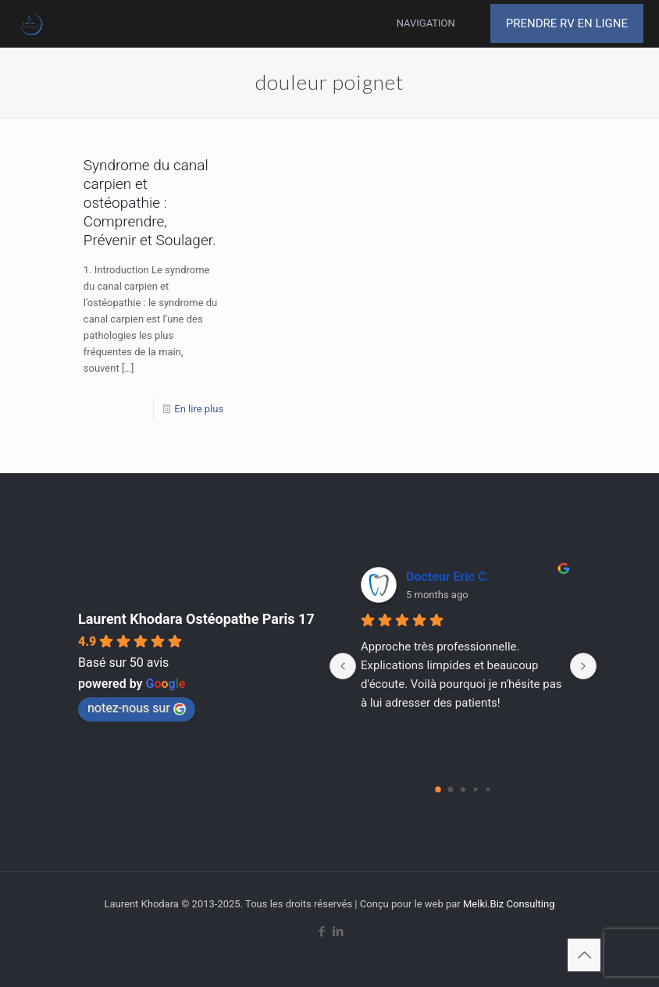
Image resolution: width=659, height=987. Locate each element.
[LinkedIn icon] (338, 932)
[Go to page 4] (488, 790)
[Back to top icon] (584, 955)
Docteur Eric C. (448, 576)
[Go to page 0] (438, 789)
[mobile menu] (446, 23)
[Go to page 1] (451, 790)
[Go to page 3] (476, 790)
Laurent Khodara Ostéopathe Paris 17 (196, 619)
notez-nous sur (136, 707)
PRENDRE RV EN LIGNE (567, 23)
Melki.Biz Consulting (509, 904)
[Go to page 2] (463, 789)
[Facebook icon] (321, 932)
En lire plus (198, 409)
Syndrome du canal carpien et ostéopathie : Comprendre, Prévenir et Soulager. (150, 202)
